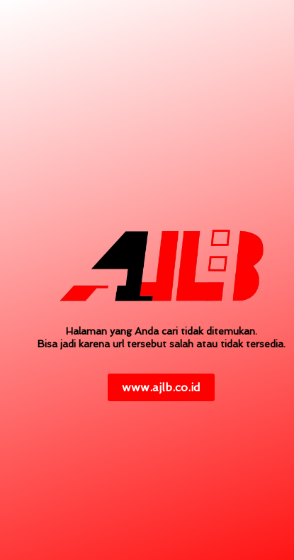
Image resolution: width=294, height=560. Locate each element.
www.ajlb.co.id (161, 387)
